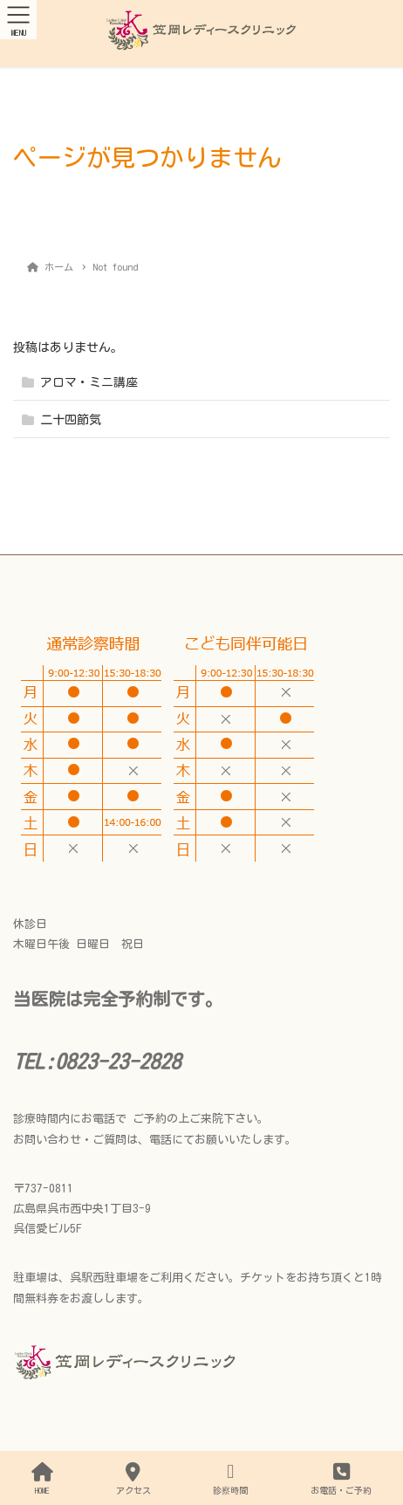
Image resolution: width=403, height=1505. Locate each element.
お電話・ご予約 (341, 1478)
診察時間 (230, 1478)
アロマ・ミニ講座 (89, 382)
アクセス (133, 1478)
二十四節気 (70, 420)
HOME (42, 1478)
